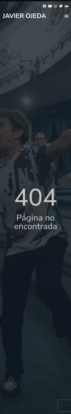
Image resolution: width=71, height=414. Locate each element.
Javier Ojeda (24, 16)
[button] (66, 16)
